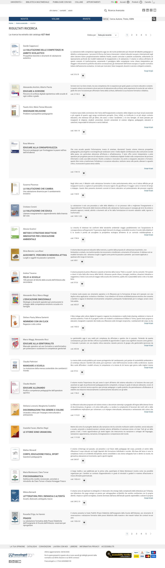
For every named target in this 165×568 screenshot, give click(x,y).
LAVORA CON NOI (60, 546)
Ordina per (91, 35)
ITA (112, 2)
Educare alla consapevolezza (40, 147)
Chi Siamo (53, 10)
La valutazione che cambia (38, 188)
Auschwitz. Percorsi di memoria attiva (45, 255)
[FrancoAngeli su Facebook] (143, 10)
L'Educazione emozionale (37, 299)
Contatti (63, 10)
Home (11, 23)
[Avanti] (151, 35)
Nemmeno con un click (35, 321)
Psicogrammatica (33, 476)
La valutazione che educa (37, 211)
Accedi (123, 2)
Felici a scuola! (31, 277)
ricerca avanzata (21, 23)
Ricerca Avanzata (116, 10)
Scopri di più (148, 71)
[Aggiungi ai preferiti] (83, 75)
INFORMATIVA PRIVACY (89, 546)
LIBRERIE (73, 546)
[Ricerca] (154, 19)
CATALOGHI (32, 546)
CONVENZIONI (45, 546)
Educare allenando (34, 388)
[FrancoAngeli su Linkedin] (147, 10)
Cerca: (106, 19)
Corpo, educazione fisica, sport (41, 454)
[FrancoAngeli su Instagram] (151, 10)
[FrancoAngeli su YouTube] (155, 10)
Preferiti (135, 2)
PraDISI (27, 518)
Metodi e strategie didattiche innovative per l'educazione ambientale (40, 236)
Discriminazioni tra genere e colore (43, 410)
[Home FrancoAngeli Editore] (26, 10)
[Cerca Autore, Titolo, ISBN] (130, 19)
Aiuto (70, 10)
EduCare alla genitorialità (38, 343)
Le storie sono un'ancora (37, 432)
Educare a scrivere (34, 91)
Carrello (148, 2)
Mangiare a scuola (33, 365)
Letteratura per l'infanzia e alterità (44, 496)
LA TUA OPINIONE (17, 546)
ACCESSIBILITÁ (108, 546)
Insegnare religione (34, 111)
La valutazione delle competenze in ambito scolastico (43, 51)
